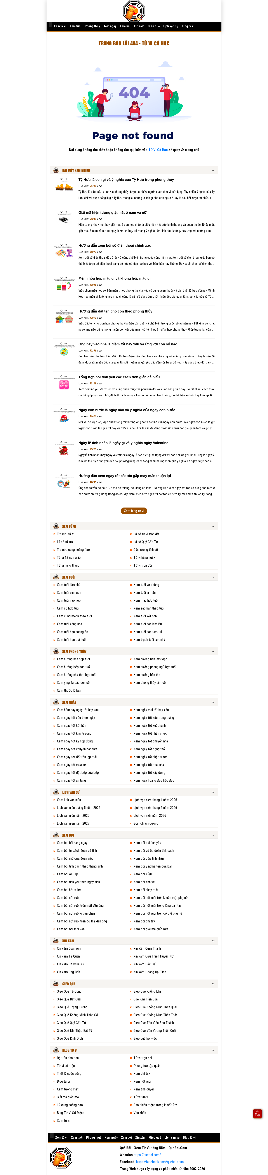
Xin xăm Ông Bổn (68, 972)
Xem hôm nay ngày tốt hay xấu (78, 710)
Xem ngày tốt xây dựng (149, 773)
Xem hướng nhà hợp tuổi (73, 659)
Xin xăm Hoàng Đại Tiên (150, 972)
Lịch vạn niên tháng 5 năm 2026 (78, 808)
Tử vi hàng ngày (144, 557)
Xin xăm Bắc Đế (144, 964)
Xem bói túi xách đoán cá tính (77, 851)
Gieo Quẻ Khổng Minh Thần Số (77, 1015)
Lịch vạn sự (170, 26)
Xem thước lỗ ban (69, 690)
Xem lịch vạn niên (69, 800)
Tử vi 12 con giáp (69, 557)
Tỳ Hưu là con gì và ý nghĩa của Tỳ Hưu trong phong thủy (126, 180)
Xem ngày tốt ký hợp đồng (75, 741)
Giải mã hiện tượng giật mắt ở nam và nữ (112, 212)
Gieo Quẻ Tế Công (69, 991)
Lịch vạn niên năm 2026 (150, 815)
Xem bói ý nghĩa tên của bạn (153, 866)
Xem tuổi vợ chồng (146, 585)
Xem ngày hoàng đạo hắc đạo (154, 780)
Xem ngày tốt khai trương (74, 733)
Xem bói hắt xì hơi (69, 890)
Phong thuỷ (92, 26)
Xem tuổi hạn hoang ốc (72, 632)
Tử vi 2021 (141, 1097)
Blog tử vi (188, 26)
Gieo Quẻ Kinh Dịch (70, 1038)
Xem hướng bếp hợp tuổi (73, 667)
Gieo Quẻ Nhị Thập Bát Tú (74, 1031)
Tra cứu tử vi (65, 534)
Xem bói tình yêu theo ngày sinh (78, 882)
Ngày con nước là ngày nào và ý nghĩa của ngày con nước (126, 410)
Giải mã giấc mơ (68, 1097)
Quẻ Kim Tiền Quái (146, 999)
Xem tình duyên (144, 1089)
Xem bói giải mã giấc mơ (151, 929)
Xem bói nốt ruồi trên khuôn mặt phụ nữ (161, 898)
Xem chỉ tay (142, 1073)
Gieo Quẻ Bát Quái (69, 999)
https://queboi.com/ (147, 1155)
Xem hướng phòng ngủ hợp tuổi (155, 667)
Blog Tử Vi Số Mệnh (70, 1113)
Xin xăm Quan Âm (69, 948)
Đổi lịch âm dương (146, 823)
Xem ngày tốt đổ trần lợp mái (77, 757)
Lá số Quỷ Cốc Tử (146, 542)
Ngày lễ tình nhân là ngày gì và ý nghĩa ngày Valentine (123, 443)
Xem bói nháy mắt (146, 890)
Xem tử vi (60, 26)
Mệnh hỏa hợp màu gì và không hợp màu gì (114, 278)
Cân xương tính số (146, 550)
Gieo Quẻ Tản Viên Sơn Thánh (154, 1023)
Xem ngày (109, 26)
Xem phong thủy (74, 651)
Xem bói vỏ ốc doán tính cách (154, 851)
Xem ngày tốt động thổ (149, 749)
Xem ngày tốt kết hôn (71, 725)
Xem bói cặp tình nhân (149, 858)
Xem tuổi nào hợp (69, 600)
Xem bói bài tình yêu (147, 843)
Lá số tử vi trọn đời (146, 534)
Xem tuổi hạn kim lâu (148, 624)
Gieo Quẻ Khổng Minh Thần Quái (155, 1007)
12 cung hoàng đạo (70, 1105)
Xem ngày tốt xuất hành (150, 725)
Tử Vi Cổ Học (158, 150)
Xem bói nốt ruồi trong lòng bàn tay (157, 905)
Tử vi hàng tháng (68, 565)
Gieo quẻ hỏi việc (145, 1038)
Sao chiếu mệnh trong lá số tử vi (156, 1105)
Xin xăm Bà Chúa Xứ (70, 964)
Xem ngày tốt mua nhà (149, 765)
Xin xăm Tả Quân (68, 956)
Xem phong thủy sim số (150, 683)
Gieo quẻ (154, 26)
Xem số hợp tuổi (68, 608)
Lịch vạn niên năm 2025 (73, 815)
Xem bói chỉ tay (144, 921)
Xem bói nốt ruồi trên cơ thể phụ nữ (158, 913)
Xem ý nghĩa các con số (73, 683)
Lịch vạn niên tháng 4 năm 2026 (155, 800)
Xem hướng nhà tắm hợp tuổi (76, 675)
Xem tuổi (75, 26)
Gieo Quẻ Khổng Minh (148, 991)
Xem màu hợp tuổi (146, 600)
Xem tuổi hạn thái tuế (71, 640)
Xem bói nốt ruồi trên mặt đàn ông (80, 905)
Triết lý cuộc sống (69, 1073)
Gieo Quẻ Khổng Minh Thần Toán (156, 1015)
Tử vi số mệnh (66, 1066)
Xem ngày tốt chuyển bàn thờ (77, 749)
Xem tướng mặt (67, 1089)
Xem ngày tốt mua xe (71, 765)
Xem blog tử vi (134, 511)
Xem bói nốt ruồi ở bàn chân (76, 913)
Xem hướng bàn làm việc (150, 659)
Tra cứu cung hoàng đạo (73, 550)
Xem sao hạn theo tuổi (149, 608)
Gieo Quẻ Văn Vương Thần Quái (155, 1031)
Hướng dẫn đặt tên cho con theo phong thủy (115, 311)
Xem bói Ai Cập (67, 874)
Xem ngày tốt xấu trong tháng (154, 718)
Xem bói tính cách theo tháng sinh (80, 866)
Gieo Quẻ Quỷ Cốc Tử (71, 1023)
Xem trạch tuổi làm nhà (149, 640)
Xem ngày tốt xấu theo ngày (76, 718)
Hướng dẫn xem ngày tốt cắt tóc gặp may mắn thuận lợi (124, 476)
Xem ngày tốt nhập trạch (150, 757)
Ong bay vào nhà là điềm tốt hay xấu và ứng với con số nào (127, 344)
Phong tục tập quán (147, 1066)
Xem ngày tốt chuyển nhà (151, 741)
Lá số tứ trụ (65, 542)
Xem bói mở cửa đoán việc (75, 858)
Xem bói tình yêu (145, 882)
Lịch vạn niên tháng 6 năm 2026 (155, 808)
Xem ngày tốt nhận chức (150, 733)
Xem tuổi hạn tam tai (148, 632)
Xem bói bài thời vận (71, 929)
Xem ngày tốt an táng (71, 780)
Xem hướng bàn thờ (147, 675)
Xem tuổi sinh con (69, 593)
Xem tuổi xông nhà (69, 624)
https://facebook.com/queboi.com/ (160, 1162)
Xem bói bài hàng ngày (72, 843)
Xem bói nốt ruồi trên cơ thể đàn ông (82, 921)
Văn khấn (140, 1113)
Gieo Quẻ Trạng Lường (72, 1007)
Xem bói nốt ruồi (68, 898)
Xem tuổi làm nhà (68, 585)
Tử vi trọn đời (143, 565)
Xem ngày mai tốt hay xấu (151, 710)
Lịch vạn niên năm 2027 (73, 823)
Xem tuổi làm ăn (145, 593)
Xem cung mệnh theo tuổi (74, 616)
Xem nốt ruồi (142, 1081)
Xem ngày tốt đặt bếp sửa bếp (78, 773)
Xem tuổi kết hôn (145, 616)
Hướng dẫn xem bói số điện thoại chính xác (114, 245)
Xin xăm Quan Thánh (147, 948)
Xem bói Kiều (143, 874)
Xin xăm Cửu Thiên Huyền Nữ (154, 956)
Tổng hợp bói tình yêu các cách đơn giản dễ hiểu (119, 377)
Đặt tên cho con (68, 1058)
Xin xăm (139, 26)
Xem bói (125, 26)
